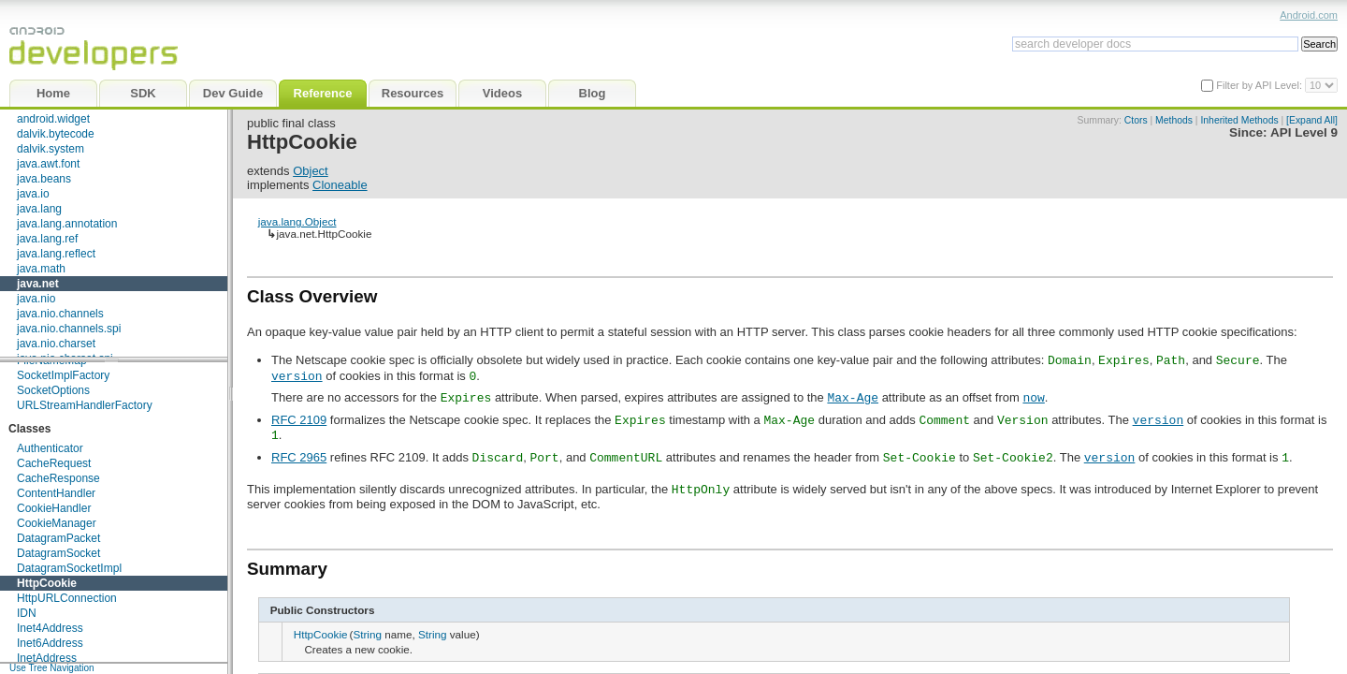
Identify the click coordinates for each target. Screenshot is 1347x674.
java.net (38, 283)
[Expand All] (1312, 120)
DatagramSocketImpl (69, 568)
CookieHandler (54, 508)
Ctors (1136, 120)
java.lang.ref (47, 238)
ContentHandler (56, 493)
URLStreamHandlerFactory (84, 405)
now (1033, 396)
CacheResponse (58, 478)
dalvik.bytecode (55, 133)
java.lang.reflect (56, 253)
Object (310, 171)
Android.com (1309, 15)
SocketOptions (53, 390)
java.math (41, 268)
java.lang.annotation (67, 223)
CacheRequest (54, 463)
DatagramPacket (58, 538)
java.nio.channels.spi (69, 328)
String (367, 634)
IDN (26, 613)
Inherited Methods (1239, 120)
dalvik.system (50, 148)
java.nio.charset (56, 343)
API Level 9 (1304, 132)
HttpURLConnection (67, 598)
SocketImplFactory (63, 375)
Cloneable (340, 185)
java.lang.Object (297, 221)
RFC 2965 (298, 457)
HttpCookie (47, 583)
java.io (33, 193)
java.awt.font (48, 163)
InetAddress (47, 658)
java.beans (44, 178)
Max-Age (852, 396)
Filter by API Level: (1260, 85)
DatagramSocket (58, 553)
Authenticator (50, 448)
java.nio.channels (60, 313)
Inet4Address (50, 628)
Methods (1174, 120)
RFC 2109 (298, 420)
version (297, 375)
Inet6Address (50, 643)
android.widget (53, 118)
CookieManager (56, 523)
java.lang (39, 208)
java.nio (36, 298)
